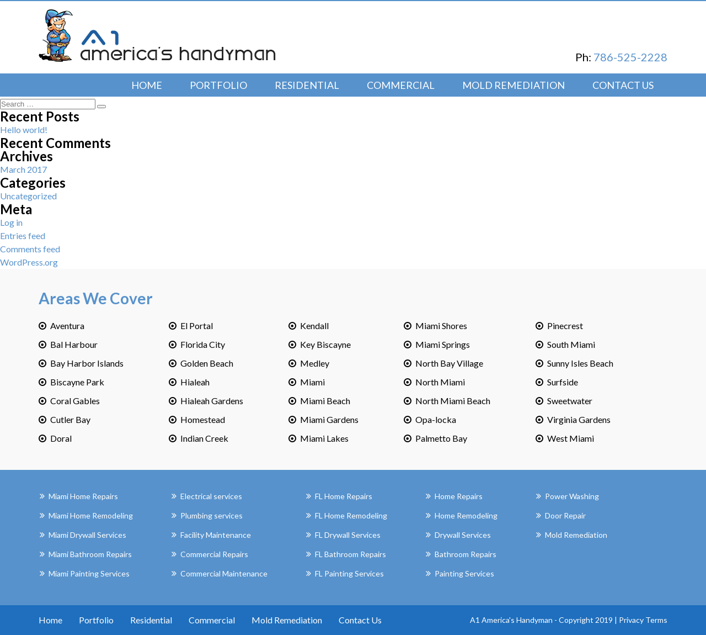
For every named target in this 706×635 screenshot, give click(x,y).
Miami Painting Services (89, 573)
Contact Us (623, 85)
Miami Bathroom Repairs (90, 554)
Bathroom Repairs (465, 554)
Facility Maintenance (215, 534)
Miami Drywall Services (87, 534)
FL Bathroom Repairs (350, 554)
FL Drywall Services (348, 534)
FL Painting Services (349, 573)
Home (146, 85)
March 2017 (23, 169)
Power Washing (572, 496)
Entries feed (22, 235)
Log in (11, 222)
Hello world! (23, 129)
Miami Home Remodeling (91, 515)
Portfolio (218, 85)
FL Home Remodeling (351, 515)
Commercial (401, 85)
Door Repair (565, 515)
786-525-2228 (630, 57)
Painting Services (464, 573)
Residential (307, 85)
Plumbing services (211, 515)
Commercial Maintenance (224, 573)
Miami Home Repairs (83, 496)
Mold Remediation (513, 85)
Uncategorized (28, 195)
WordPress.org (29, 262)
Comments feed (30, 249)
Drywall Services (463, 534)
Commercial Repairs (214, 554)
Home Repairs (459, 496)
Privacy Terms (643, 620)
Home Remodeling (466, 515)
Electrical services (211, 496)
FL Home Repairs (343, 496)
